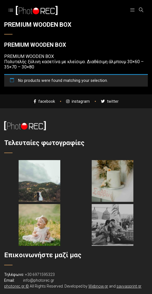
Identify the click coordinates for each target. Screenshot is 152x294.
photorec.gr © (16, 286)
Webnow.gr (98, 286)
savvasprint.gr (128, 286)
